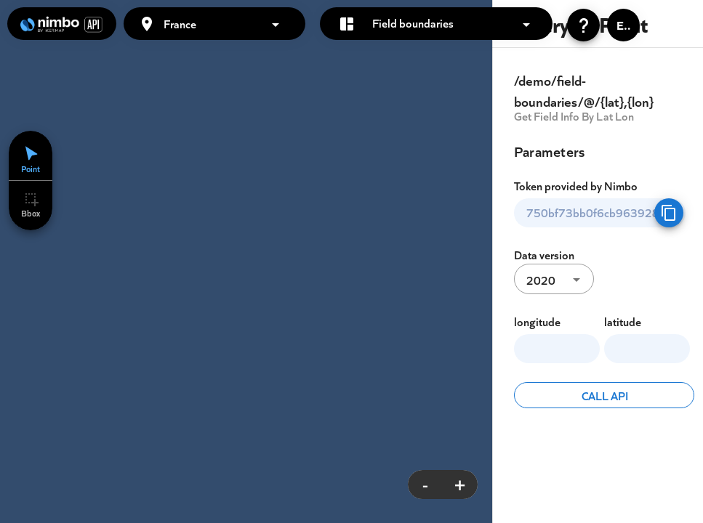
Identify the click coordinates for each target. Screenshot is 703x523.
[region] (351, 261)
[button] (228, 23)
